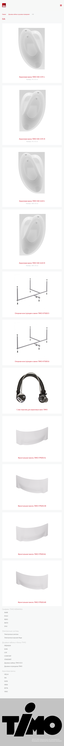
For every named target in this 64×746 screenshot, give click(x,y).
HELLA (6, 674)
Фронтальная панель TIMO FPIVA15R (32, 506)
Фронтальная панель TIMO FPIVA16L (32, 554)
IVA (5, 678)
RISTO (6, 623)
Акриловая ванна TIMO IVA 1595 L (32, 77)
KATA (6, 681)
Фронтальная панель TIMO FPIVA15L (32, 458)
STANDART (7, 659)
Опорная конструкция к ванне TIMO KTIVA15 (32, 313)
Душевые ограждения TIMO (13, 666)
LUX (5, 652)
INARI (6, 612)
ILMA (6, 649)
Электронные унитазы (11, 634)
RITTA (6, 688)
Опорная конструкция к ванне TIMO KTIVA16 (32, 361)
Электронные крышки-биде (13, 637)
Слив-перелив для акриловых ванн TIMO (32, 410)
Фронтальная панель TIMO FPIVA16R (32, 602)
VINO (6, 691)
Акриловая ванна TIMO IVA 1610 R (32, 263)
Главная (4, 14)
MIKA (6, 684)
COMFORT (7, 656)
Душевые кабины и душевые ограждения (18, 14)
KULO (6, 616)
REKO (6, 619)
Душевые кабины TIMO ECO (13, 663)
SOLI (5, 626)
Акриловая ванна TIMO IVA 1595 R (32, 139)
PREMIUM (7, 645)
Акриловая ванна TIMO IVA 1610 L (32, 201)
